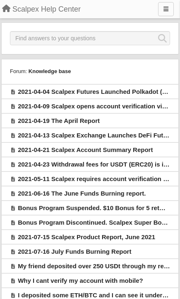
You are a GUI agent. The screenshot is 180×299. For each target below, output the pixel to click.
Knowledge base (50, 71)
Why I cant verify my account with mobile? (80, 280)
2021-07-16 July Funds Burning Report (74, 251)
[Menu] (166, 9)
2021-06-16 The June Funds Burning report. (82, 193)
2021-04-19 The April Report (59, 120)
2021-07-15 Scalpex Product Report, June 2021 (86, 236)
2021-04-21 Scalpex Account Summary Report (85, 149)
